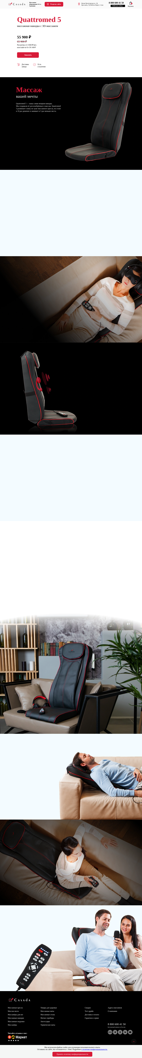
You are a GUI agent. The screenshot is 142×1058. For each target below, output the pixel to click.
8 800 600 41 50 (117, 1024)
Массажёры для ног (15, 1015)
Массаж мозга (13, 1011)
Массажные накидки (16, 1018)
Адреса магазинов (115, 1008)
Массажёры (12, 1025)
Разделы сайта (53, 4)
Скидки (88, 1008)
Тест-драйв (89, 1011)
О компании (112, 1011)
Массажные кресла (15, 1008)
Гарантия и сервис (92, 1018)
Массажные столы (48, 1015)
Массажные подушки (16, 1021)
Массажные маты (47, 1011)
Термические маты (48, 1025)
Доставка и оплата (92, 1015)
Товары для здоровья (49, 1008)
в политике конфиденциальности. (94, 1049)
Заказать (28, 55)
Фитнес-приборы (47, 1018)
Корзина (131, 5)
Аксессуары (45, 1021)
